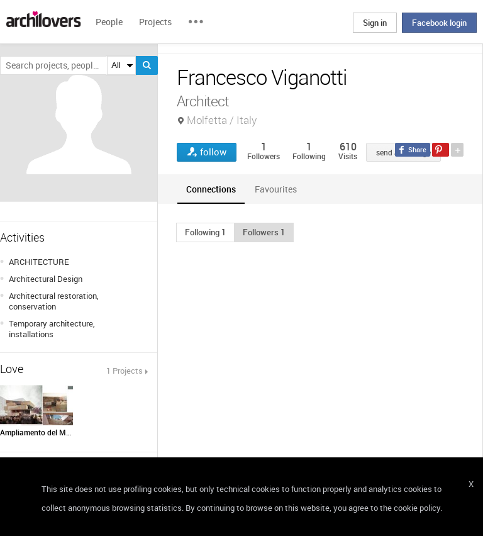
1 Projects (124, 371)
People (109, 22)
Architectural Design (45, 278)
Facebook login (439, 22)
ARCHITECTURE (39, 261)
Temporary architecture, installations (52, 329)
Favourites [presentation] (276, 189)
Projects (155, 22)
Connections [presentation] (211, 189)
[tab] (211, 189)
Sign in (375, 22)
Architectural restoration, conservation (54, 301)
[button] (205, 232)
